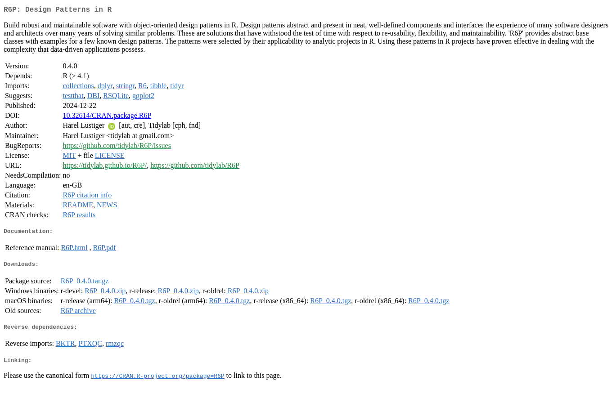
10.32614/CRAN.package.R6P (107, 117)
